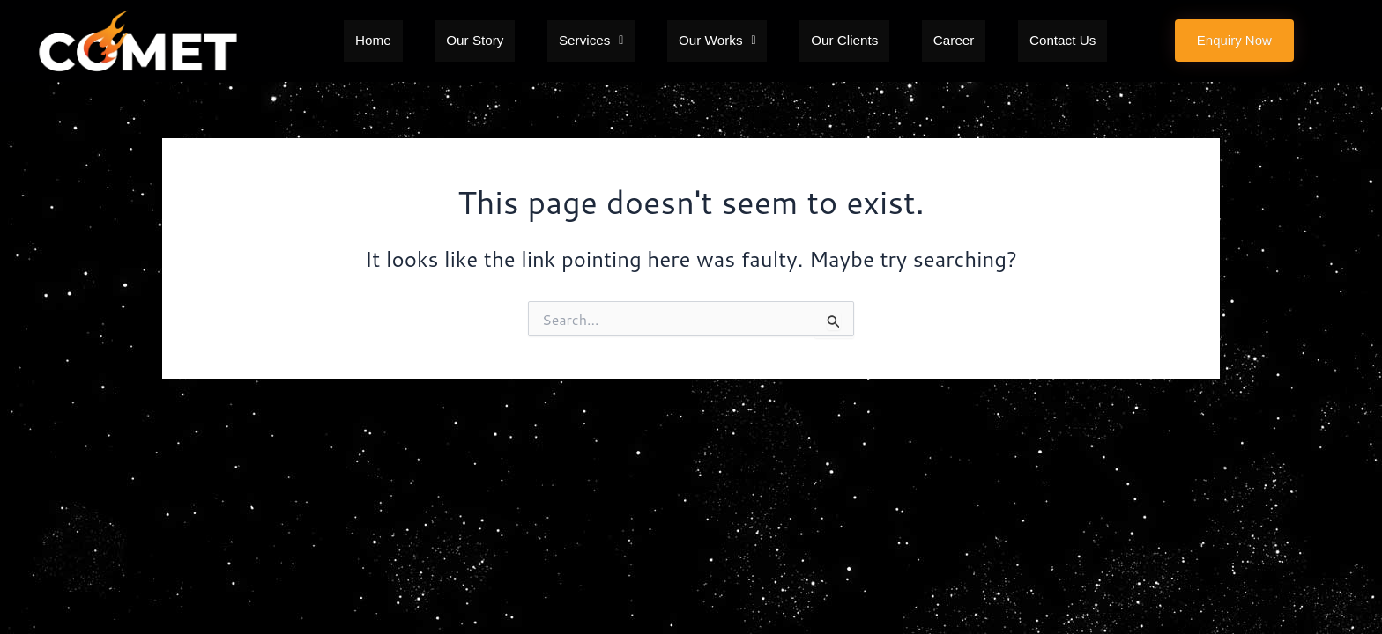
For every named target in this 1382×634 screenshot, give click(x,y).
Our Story (513, 40)
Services (609, 40)
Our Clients (825, 40)
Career (914, 40)
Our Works (716, 40)
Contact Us (1003, 40)
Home (432, 40)
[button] (609, 40)
